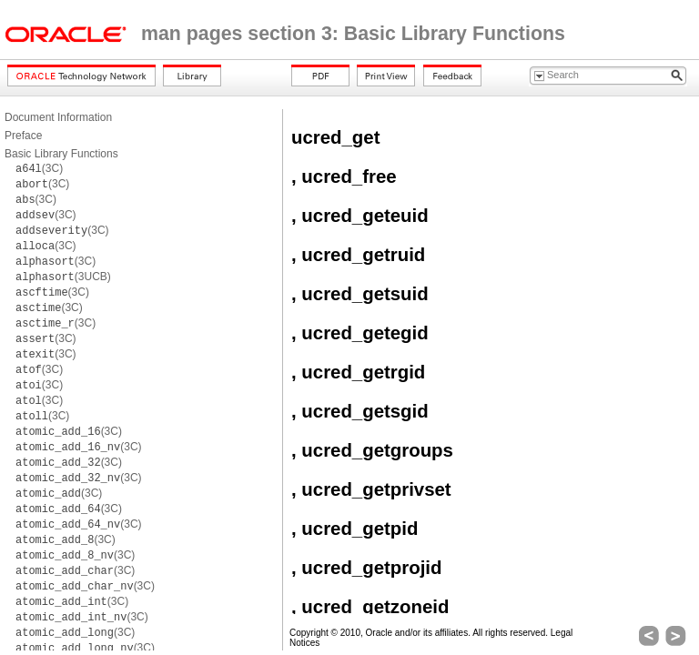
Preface (23, 135)
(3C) (39, 168)
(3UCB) (63, 276)
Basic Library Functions (61, 153)
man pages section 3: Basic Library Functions (353, 34)
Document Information (58, 117)
